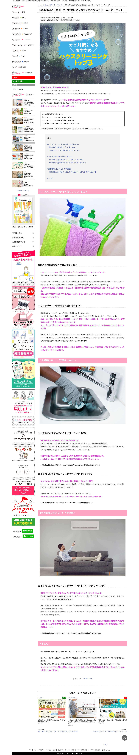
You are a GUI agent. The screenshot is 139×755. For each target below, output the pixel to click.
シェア (105, 745)
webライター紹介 (50, 750)
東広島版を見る (18, 237)
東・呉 (64, 697)
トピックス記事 (48, 5)
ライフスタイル (58, 5)
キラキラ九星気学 (94, 750)
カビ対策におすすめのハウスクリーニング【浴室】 (65, 159)
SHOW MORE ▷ (23, 191)
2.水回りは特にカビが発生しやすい (59, 156)
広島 (126, 697)
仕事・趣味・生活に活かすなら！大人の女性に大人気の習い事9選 (58, 731)
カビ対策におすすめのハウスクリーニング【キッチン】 (67, 163)
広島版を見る (17, 233)
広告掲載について (18, 242)
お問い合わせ (17, 246)
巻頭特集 (60, 750)
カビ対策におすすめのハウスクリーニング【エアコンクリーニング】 (72, 172)
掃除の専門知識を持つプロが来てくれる (61, 147)
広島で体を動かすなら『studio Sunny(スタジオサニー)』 (110, 731)
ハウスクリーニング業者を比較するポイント (63, 150)
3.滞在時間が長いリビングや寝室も (59, 169)
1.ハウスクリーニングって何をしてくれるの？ (63, 144)
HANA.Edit (88, 679)
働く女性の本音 (69, 750)
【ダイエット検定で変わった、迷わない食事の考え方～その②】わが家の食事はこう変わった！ (82, 721)
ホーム (40, 5)
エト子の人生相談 (81, 750)
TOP (30, 750)
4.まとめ (50, 178)
